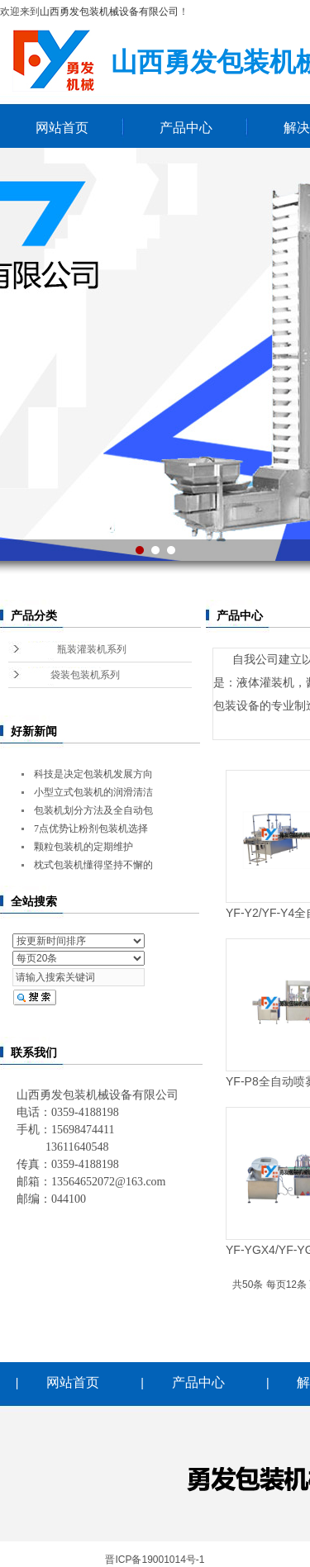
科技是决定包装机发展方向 (93, 774)
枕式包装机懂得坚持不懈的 (93, 865)
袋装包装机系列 (85, 675)
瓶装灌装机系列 (91, 649)
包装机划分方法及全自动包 (93, 810)
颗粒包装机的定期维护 (83, 846)
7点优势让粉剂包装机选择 (91, 828)
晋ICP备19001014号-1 (154, 1559)
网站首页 (62, 128)
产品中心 (186, 128)
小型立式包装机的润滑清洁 (93, 792)
